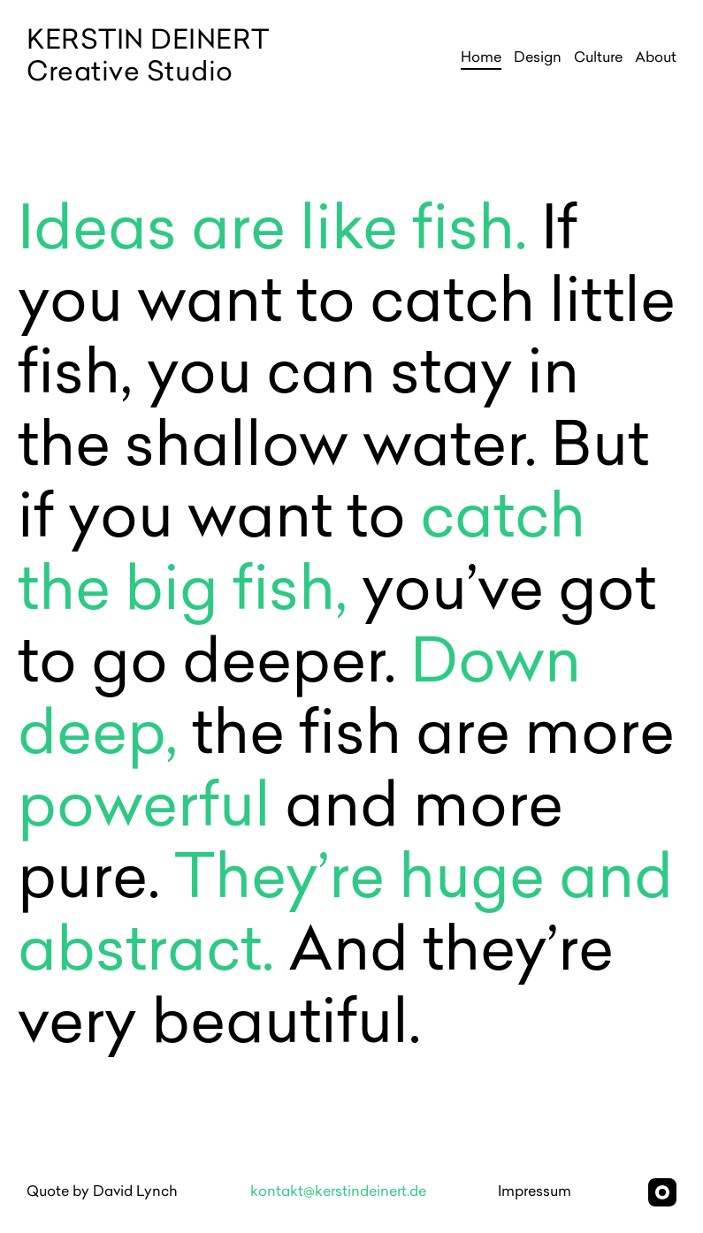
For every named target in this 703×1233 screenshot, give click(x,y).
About (655, 58)
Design (538, 58)
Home (481, 58)
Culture (598, 58)
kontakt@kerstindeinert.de (338, 1192)
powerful (151, 810)
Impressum (534, 1192)
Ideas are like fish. (272, 233)
